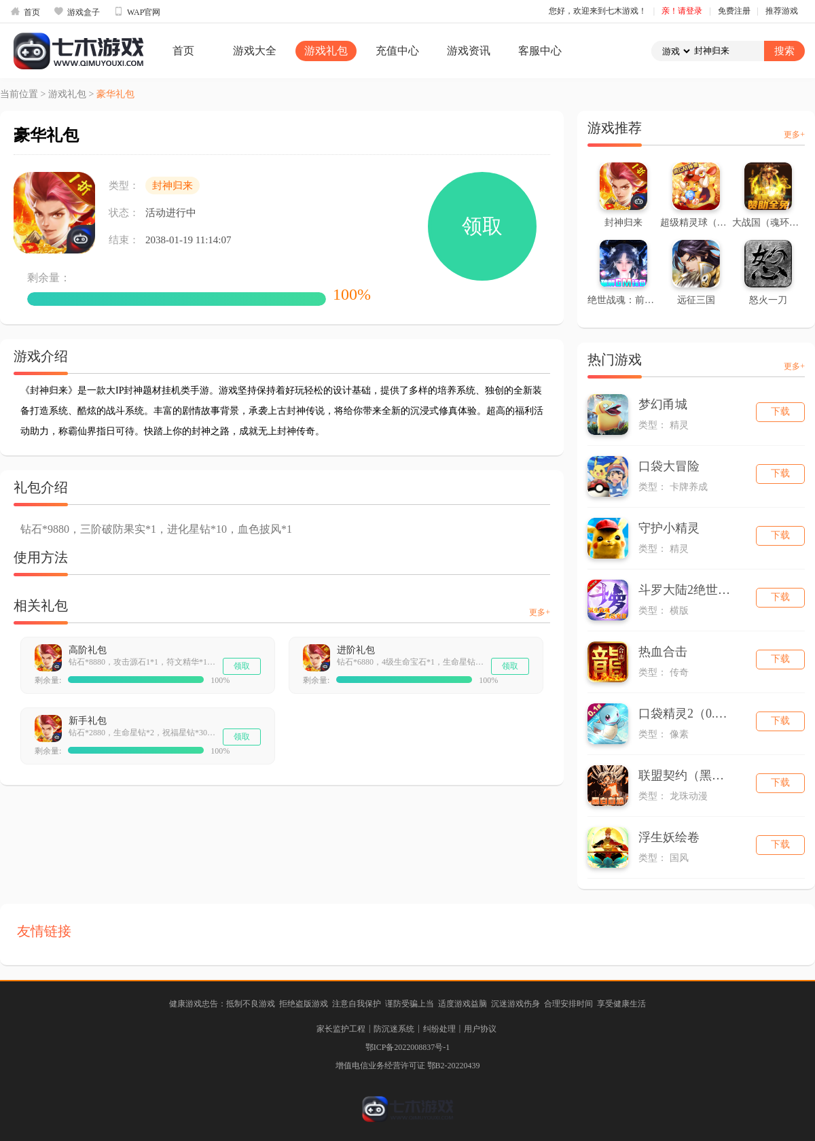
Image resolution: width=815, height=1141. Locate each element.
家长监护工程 (340, 1029)
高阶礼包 (88, 650)
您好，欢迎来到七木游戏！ (598, 11)
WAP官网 (136, 11)
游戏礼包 (326, 50)
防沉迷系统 (394, 1029)
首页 (25, 11)
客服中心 (540, 50)
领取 (482, 226)
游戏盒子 (77, 11)
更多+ (539, 612)
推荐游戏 (781, 11)
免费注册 (734, 11)
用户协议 (480, 1029)
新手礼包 (88, 721)
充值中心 (397, 50)
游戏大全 (254, 50)
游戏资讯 (468, 50)
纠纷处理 (439, 1029)
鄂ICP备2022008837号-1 (407, 1047)
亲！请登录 (682, 11)
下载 (780, 411)
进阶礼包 (356, 650)
